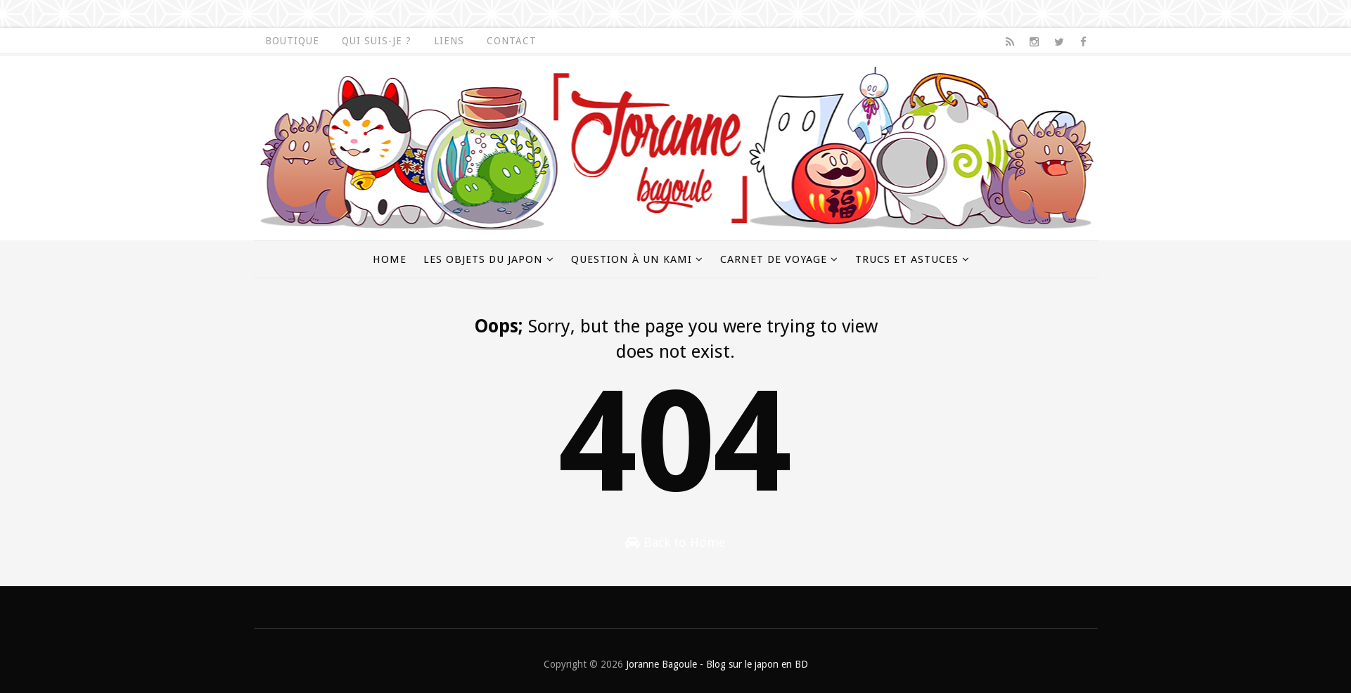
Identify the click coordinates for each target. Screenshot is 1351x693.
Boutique (292, 40)
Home (389, 259)
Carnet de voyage (773, 259)
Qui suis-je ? (376, 40)
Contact (512, 40)
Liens (449, 40)
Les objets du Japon (483, 259)
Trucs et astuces (907, 259)
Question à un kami (631, 259)
